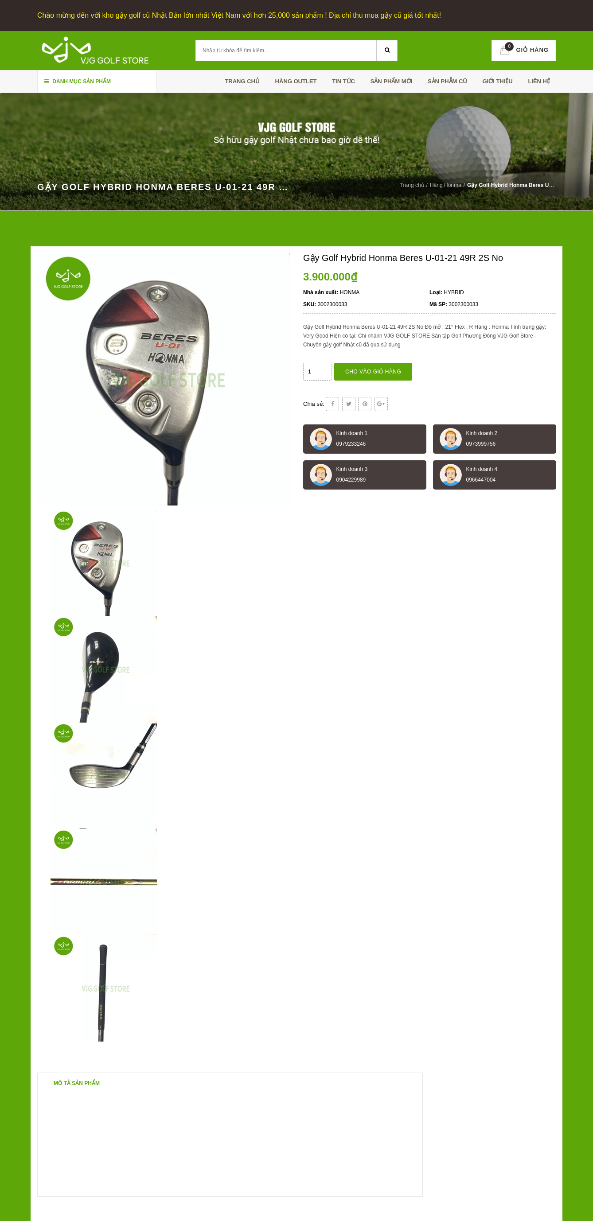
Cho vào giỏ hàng (373, 372)
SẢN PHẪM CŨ (447, 81)
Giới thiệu (497, 81)
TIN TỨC (343, 81)
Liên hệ (539, 81)
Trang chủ (242, 81)
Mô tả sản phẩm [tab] (77, 1083)
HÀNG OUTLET (296, 81)
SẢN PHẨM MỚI (392, 81)
